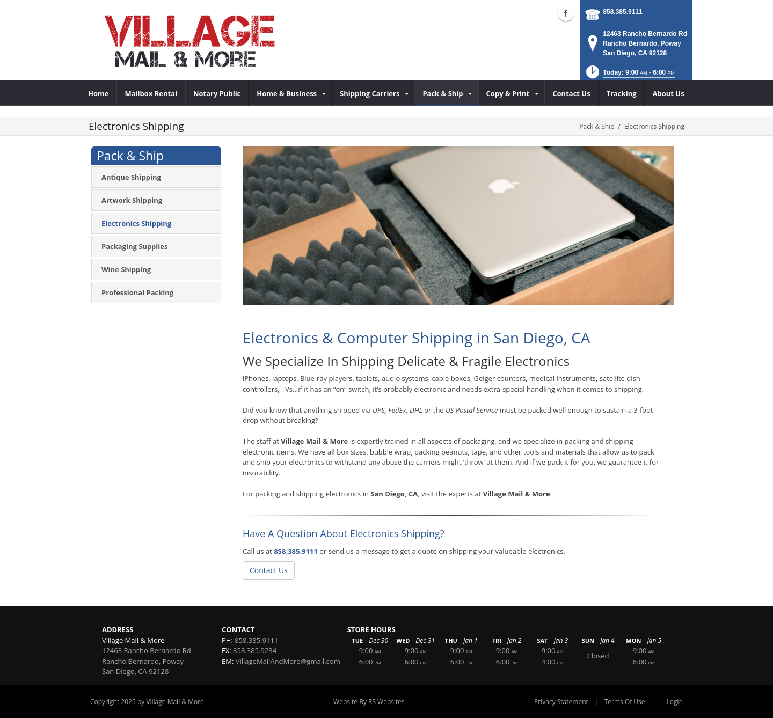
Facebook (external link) (566, 13)
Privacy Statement (561, 701)
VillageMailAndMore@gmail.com (288, 661)
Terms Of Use (624, 701)
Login (675, 701)
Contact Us (269, 570)
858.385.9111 (622, 12)
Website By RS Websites (369, 701)
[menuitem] (98, 93)
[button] (629, 75)
